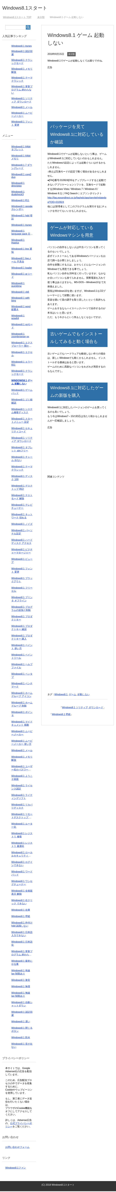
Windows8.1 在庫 (20, 910)
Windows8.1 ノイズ (21, 524)
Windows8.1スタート (28, 8)
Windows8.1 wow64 (17, 317)
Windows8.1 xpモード (22, 327)
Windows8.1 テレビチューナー (21, 507)
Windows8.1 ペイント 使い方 (21, 647)
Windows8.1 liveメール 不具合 (21, 261)
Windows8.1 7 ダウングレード (21, 167)
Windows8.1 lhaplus (17, 242)
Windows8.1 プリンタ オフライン (21, 600)
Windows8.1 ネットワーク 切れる (21, 517)
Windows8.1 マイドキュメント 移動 (21, 724)
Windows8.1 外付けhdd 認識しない (21, 925)
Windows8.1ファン (15, 1168)
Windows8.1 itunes (21, 46)
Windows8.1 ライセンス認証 (21, 788)
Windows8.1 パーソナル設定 (21, 533)
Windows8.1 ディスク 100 (21, 478)
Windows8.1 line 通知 (21, 251)
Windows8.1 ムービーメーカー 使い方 (21, 743)
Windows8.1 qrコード (21, 276)
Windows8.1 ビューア (21, 561)
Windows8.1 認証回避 (21, 1014)
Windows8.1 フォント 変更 (21, 571)
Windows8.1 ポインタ (21, 714)
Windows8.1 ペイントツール (21, 657)
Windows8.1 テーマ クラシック (21, 469)
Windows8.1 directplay (17, 185)
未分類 (71, 55)
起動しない (83, 695)
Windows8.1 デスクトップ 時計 (21, 488)
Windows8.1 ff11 (20, 201)
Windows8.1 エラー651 (21, 364)
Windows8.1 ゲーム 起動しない (21, 383)
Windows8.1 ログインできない (21, 864)
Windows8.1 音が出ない (21, 1046)
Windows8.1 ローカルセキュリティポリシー (21, 855)
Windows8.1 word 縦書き (20, 308)
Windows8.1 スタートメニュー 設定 (21, 421)
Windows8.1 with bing (20, 300)
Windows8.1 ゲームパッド (21, 392)
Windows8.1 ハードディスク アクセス (21, 542)
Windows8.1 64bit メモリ (20, 158)
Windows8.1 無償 (20, 987)
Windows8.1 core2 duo (21, 176)
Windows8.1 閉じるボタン (21, 1030)
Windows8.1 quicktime (17, 285)
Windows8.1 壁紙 (61, 715)
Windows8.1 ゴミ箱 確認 (21, 402)
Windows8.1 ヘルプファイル (21, 667)
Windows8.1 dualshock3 (17, 194)
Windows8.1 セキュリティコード (21, 431)
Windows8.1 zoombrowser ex (20, 336)
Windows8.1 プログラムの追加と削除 (21, 609)
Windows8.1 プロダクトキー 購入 (21, 638)
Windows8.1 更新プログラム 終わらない (21, 90)
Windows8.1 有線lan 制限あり (20, 973)
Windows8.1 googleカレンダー (21, 208)
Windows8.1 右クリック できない (21, 903)
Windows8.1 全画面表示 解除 (21, 893)
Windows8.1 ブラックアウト (21, 580)
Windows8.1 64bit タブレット (20, 149)
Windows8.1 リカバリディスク (21, 807)
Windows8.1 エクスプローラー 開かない (21, 345)
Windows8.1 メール (21, 108)
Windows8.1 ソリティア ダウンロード (82, 708)
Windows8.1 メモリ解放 (21, 759)
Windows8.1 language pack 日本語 (22, 233)
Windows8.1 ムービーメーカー (21, 734)
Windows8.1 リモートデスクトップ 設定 (21, 817)
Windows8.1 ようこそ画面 (21, 778)
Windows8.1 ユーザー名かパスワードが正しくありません (21, 769)
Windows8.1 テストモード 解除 (21, 498)
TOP (17, 18)
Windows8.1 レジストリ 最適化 (21, 845)
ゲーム (72, 695)
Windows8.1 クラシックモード (21, 373)
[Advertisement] (77, 91)
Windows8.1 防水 (20, 1038)
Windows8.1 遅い (20, 1022)
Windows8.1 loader (21, 268)
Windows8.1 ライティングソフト (21, 797)
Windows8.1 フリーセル (21, 590)
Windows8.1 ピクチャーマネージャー (21, 552)
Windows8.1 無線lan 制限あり (20, 995)
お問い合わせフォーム (17, 1148)
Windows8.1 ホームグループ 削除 (21, 705)
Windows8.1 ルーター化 (21, 826)
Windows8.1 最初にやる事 (21, 963)
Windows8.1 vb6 (20, 292)
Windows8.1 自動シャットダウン (21, 1005)
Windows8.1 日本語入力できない (21, 934)
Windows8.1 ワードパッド (21, 874)
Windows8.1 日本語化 (21, 944)
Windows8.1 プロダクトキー (21, 619)
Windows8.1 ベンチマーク (21, 686)
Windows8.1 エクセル (21, 354)
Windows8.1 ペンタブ (21, 676)
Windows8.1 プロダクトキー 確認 (21, 628)
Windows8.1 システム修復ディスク (21, 411)
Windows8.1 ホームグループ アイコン (21, 695)
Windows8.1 (61, 695)
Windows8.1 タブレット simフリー (21, 450)
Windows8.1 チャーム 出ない (21, 459)
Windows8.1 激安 (20, 981)
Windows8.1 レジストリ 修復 (21, 836)
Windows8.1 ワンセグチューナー (21, 883)
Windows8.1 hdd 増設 (21, 218)
